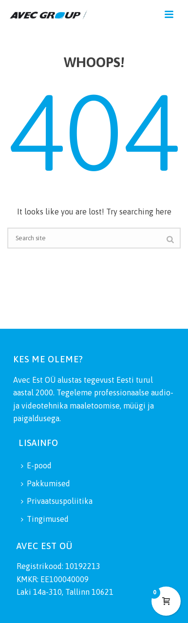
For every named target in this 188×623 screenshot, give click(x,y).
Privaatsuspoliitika (57, 501)
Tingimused (45, 519)
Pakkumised (45, 483)
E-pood (36, 465)
